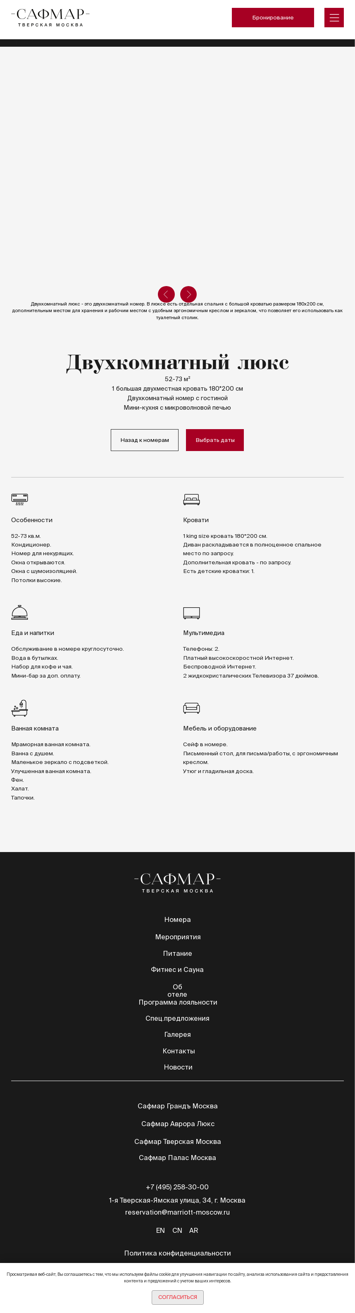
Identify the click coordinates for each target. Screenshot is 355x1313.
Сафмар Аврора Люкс (177, 1123)
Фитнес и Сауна (177, 969)
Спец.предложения (177, 1018)
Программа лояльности (177, 1002)
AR (193, 1230)
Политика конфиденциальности (177, 1253)
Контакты (178, 1051)
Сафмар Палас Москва (177, 1157)
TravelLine (29, 42)
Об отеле (177, 990)
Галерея (177, 1034)
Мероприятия (178, 937)
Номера (177, 919)
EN (160, 1230)
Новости (178, 1067)
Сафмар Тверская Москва (177, 1141)
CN (177, 1230)
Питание (177, 953)
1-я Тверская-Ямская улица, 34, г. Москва (177, 1200)
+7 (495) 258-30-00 (177, 1187)
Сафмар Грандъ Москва (178, 1106)
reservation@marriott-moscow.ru (177, 1212)
